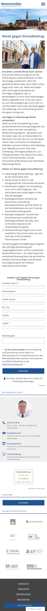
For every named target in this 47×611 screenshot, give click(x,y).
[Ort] (28, 311)
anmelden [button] (23, 502)
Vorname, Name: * (10, 283)
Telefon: (5, 315)
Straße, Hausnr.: (9, 299)
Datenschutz (23, 588)
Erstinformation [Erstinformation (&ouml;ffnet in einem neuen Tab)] (23, 594)
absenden (23, 370)
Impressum (23, 583)
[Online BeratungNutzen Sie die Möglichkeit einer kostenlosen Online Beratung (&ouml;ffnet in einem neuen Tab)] (23, 456)
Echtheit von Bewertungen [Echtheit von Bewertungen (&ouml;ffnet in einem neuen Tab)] (37, 488)
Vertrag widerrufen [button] (25, 605)
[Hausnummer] (42, 303)
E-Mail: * (6, 323)
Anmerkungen (8, 335)
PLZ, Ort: (6, 307)
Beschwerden (23, 599)
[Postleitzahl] (6, 311)
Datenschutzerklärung (12, 364)
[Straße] (20, 303)
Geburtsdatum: (9, 291)
